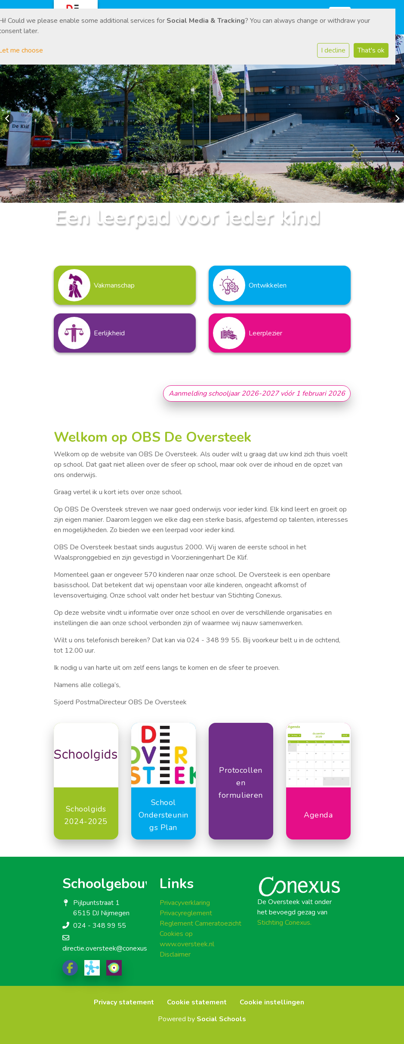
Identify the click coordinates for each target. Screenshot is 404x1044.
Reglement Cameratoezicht (200, 923)
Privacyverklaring (185, 903)
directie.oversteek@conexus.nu (108, 948)
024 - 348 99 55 (99, 925)
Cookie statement (197, 1002)
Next (396, 118)
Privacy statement (124, 1002)
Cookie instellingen (272, 1002)
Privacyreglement (186, 913)
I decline (333, 50)
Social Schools (221, 1019)
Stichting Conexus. (284, 922)
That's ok (371, 50)
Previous (7, 118)
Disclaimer (175, 954)
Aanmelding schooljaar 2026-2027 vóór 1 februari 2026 (257, 393)
